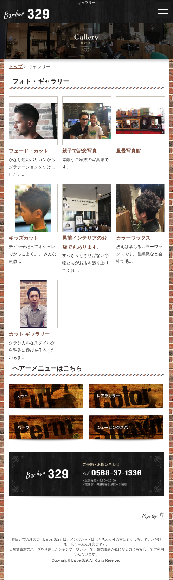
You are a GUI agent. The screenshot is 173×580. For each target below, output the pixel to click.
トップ (16, 66)
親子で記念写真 (79, 151)
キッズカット (23, 238)
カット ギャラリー (29, 334)
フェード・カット (28, 151)
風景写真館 (128, 151)
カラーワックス (135, 238)
